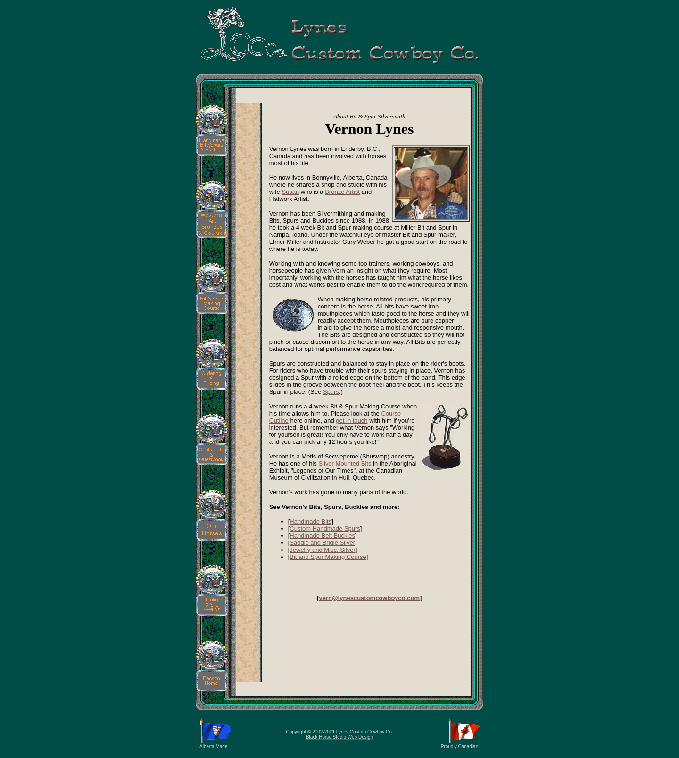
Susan (290, 191)
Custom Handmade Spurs (325, 528)
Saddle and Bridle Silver (322, 542)
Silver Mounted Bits (344, 463)
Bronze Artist (342, 191)
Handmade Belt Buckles (322, 535)
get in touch (351, 420)
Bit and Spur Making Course (328, 556)
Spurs (331, 391)
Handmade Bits (310, 521)
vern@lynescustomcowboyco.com (369, 597)
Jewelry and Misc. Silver (322, 549)
